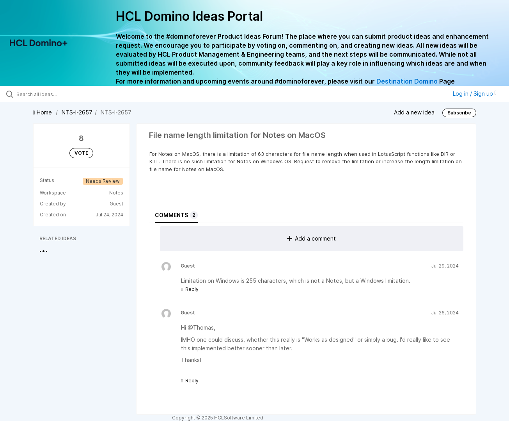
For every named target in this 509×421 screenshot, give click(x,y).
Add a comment (311, 238)
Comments (176, 215)
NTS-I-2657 (77, 112)
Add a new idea (414, 112)
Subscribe (459, 113)
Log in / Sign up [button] (475, 93)
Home (43, 112)
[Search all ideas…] (60, 94)
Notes (116, 193)
